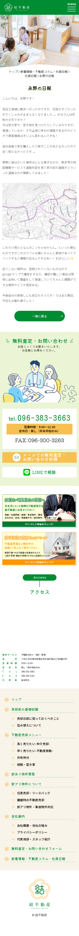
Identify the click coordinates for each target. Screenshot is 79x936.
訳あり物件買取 (23, 774)
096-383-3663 (39, 418)
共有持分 (23, 757)
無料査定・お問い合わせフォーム (36, 848)
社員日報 (31, 76)
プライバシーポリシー (32, 832)
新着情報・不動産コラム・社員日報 (44, 72)
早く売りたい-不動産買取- (35, 751)
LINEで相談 (44, 472)
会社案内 (18, 816)
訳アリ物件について (26, 784)
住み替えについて (29, 725)
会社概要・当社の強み (32, 825)
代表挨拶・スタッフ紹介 (34, 839)
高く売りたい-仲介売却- (33, 744)
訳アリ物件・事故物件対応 (35, 807)
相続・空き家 (26, 764)
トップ (13, 72)
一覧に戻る (39, 316)
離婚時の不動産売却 (30, 800)
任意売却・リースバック (33, 793)
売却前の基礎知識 (24, 709)
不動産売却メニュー (26, 734)
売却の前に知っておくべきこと (38, 718)
